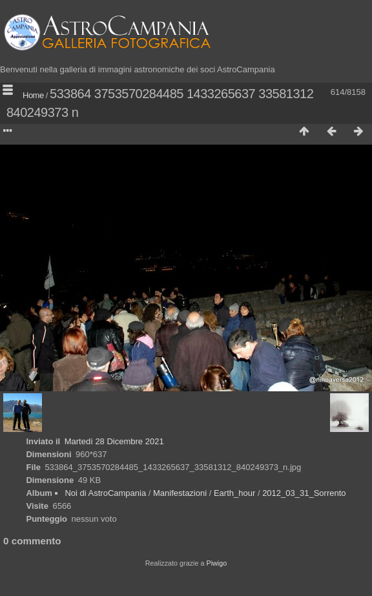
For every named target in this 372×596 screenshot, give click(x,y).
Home (33, 95)
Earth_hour (234, 493)
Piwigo (216, 563)
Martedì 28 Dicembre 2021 (114, 441)
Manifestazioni (180, 493)
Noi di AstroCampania (105, 493)
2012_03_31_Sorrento (304, 493)
